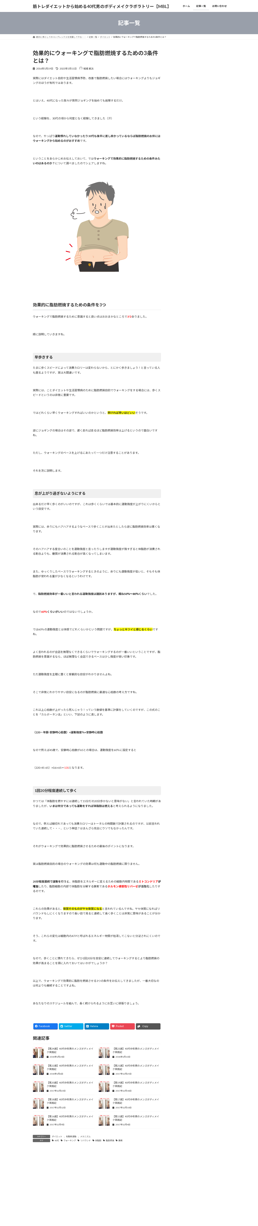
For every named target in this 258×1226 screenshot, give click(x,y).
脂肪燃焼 (110, 1140)
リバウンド (85, 1140)
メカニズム (85, 1136)
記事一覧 (53, 1196)
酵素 (121, 1140)
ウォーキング (70, 1140)
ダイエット (57, 1136)
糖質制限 (179, 468)
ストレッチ (180, 503)
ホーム (39, 1196)
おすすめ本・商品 (184, 545)
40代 (56, 1140)
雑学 (176, 566)
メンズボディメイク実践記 (188, 573)
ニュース (179, 559)
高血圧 (178, 482)
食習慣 (178, 475)
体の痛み (179, 517)
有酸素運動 (71, 1136)
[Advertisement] (199, 110)
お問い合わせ (70, 1196)
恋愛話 (178, 538)
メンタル (179, 496)
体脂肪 (98, 1140)
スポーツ (179, 552)
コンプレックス (182, 489)
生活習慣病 (180, 461)
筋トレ (178, 440)
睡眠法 (178, 524)
